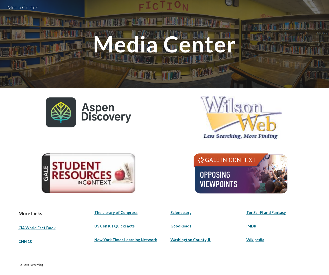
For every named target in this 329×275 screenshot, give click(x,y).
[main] (164, 44)
